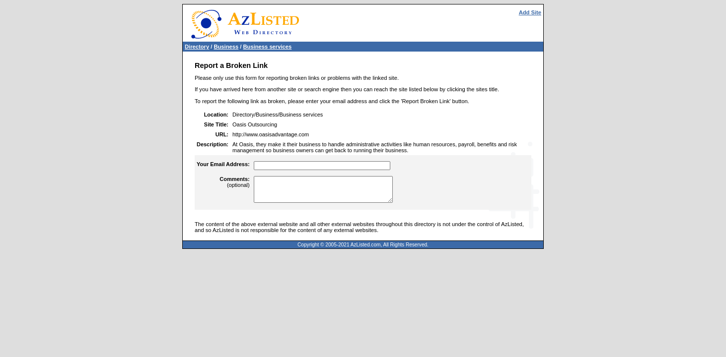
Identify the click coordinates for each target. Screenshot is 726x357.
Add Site (530, 12)
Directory (197, 47)
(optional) (234, 182)
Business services (267, 47)
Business (226, 47)
